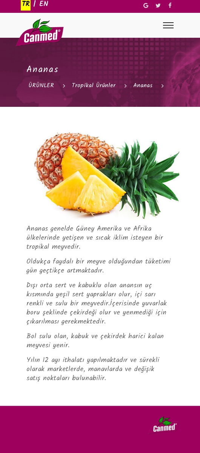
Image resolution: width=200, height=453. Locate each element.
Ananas (142, 85)
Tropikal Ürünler (93, 85)
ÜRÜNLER (41, 85)
